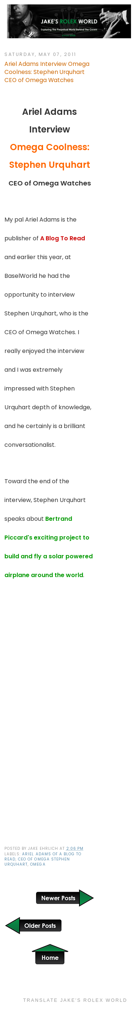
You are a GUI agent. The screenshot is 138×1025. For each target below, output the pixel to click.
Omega (37, 864)
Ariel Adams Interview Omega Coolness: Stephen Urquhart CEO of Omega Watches (46, 72)
